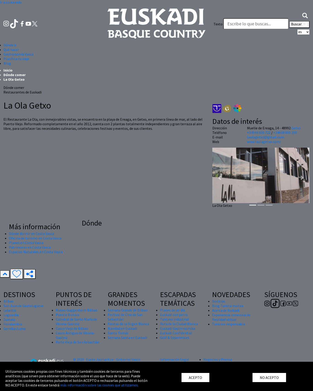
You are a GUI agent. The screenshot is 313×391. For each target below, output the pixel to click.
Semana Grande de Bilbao (127, 310)
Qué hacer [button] (11, 49)
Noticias (218, 301)
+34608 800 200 (285, 132)
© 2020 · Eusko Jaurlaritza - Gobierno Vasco (106, 359)
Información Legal (174, 359)
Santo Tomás (118, 333)
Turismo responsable (228, 324)
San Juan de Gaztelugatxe (23, 305)
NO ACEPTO (269, 377)
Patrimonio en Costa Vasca (30, 247)
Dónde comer (14, 74)
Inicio (8, 70)
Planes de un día (172, 310)
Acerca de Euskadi (225, 310)
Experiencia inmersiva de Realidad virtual (231, 317)
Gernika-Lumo (14, 328)
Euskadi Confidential (176, 333)
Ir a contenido (11, 2)
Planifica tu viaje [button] (16, 58)
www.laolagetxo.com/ (264, 141)
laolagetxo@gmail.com (265, 137)
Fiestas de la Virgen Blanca (128, 324)
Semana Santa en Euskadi (127, 337)
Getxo (296, 128)
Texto (218, 24)
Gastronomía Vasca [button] (18, 54)
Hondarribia (12, 324)
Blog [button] (7, 63)
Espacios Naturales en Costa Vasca (36, 252)
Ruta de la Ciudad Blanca (179, 324)
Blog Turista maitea (227, 305)
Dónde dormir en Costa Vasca (31, 233)
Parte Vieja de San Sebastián (77, 342)
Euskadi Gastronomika (177, 328)
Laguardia (11, 315)
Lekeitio (9, 310)
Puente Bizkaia (67, 314)
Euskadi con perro (174, 314)
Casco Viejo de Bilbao (72, 328)
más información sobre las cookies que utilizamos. (99, 385)
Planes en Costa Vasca (26, 242)
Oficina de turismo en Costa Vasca (35, 238)
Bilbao (8, 301)
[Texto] (256, 23)
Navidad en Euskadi (122, 328)
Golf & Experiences (174, 337)
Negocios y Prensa (217, 359)
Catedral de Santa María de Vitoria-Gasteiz (76, 321)
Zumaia (9, 319)
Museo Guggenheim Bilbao (76, 310)
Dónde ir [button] (9, 45)
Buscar (299, 24)
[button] (305, 15)
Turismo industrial (174, 319)
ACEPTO (195, 377)
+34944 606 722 (259, 132)
